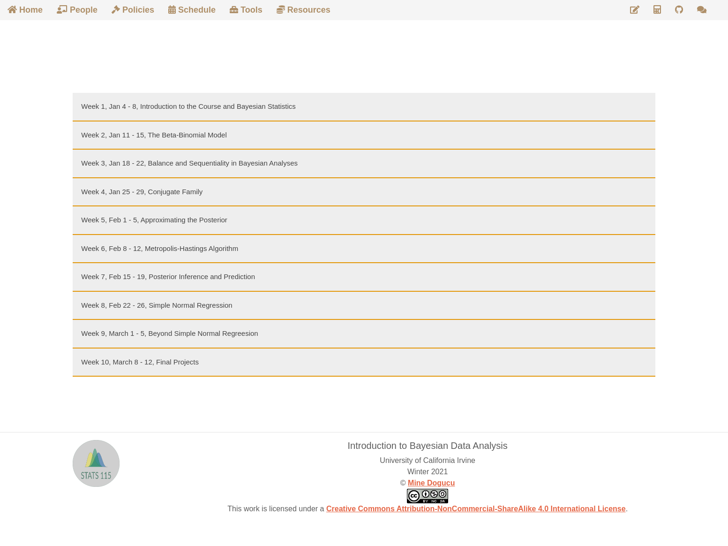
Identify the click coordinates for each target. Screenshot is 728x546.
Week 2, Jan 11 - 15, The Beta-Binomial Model (153, 135)
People (77, 10)
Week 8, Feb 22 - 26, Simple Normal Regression (156, 305)
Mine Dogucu (431, 483)
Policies (133, 10)
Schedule (192, 10)
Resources (303, 10)
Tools (246, 10)
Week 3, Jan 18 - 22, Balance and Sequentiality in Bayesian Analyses (189, 163)
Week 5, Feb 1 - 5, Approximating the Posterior (154, 220)
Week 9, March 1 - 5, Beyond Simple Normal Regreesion (169, 333)
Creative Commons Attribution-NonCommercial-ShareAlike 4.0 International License (476, 509)
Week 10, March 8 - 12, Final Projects (140, 362)
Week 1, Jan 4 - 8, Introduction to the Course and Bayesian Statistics (188, 106)
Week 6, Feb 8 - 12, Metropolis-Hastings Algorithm (159, 248)
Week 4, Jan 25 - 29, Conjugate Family (142, 192)
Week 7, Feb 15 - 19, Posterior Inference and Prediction (168, 277)
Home (25, 10)
